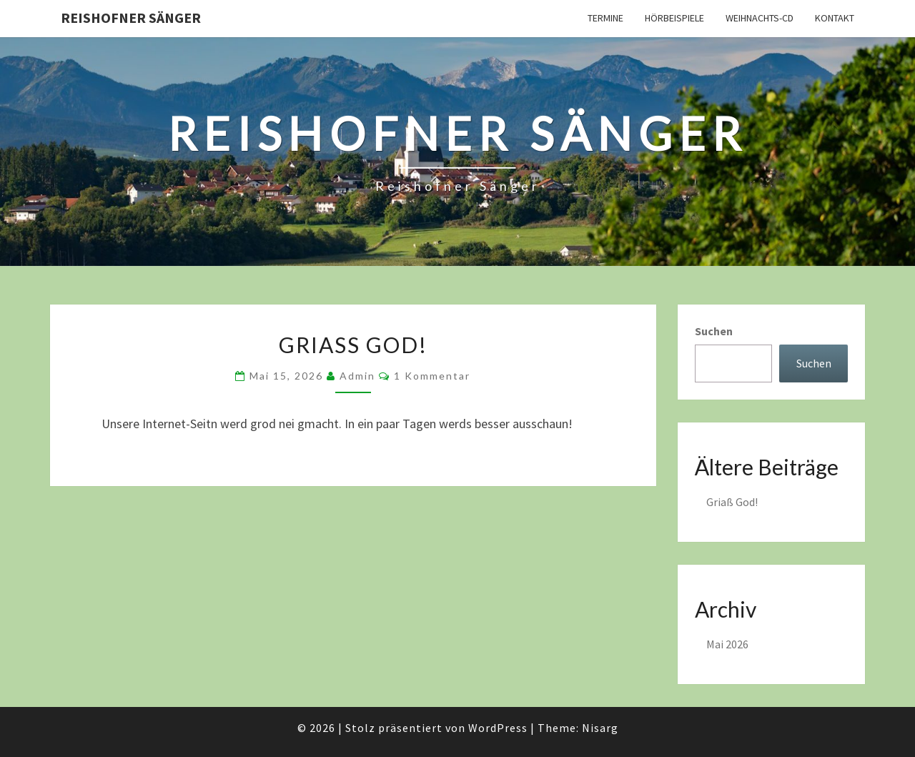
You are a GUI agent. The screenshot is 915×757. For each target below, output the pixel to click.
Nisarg (600, 728)
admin (357, 376)
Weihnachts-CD (759, 17)
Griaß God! (353, 344)
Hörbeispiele (674, 17)
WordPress (498, 728)
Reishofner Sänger (131, 17)
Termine (605, 17)
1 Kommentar (432, 376)
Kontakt (834, 17)
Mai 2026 (727, 644)
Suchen (714, 331)
